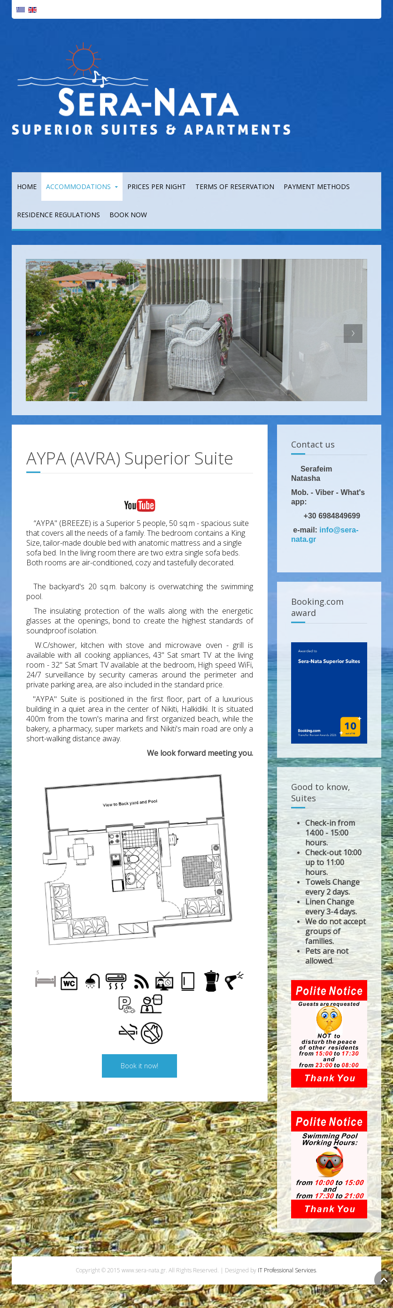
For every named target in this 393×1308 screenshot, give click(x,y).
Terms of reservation (234, 186)
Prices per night (156, 186)
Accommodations (78, 186)
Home (27, 186)
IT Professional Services (287, 1270)
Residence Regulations (58, 214)
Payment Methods (317, 186)
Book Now (128, 214)
